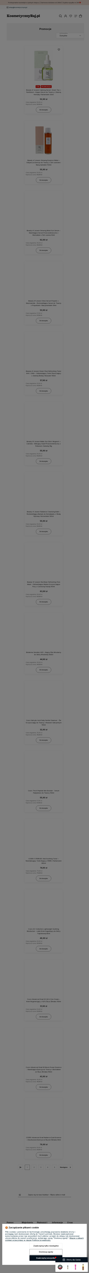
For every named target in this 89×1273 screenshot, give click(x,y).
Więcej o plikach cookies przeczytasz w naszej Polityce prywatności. (44, 1239)
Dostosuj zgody (46, 1252)
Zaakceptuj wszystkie (46, 1258)
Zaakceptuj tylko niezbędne (46, 1246)
